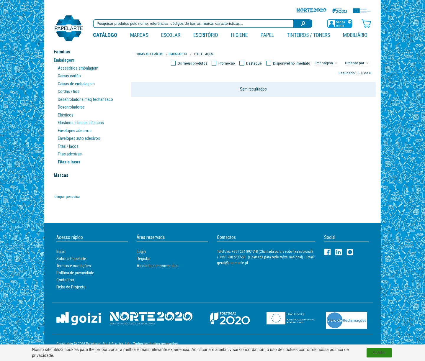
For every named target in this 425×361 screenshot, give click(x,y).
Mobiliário (355, 35)
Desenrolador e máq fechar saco (85, 99)
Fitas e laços (69, 162)
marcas (139, 35)
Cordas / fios (68, 91)
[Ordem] (357, 63)
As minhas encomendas (157, 265)
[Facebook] (327, 252)
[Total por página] (327, 63)
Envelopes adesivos (74, 130)
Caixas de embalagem (76, 83)
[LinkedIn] (338, 252)
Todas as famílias (149, 54)
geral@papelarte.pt (232, 262)
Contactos (65, 280)
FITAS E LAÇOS (202, 54)
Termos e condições (73, 265)
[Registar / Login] (339, 23)
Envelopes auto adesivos (79, 138)
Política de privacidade (75, 272)
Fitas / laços (68, 146)
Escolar (170, 35)
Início (61, 251)
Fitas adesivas (70, 154)
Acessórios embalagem (78, 68)
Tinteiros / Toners (308, 35)
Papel (267, 35)
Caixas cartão (69, 75)
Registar (144, 258)
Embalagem (64, 60)
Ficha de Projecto (71, 287)
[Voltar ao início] (69, 28)
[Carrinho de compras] (366, 23)
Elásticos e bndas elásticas (81, 122)
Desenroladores (71, 107)
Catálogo (105, 35)
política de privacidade (213, 355)
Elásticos (65, 115)
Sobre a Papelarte (71, 258)
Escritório (205, 35)
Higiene (239, 35)
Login (141, 251)
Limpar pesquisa (67, 196)
